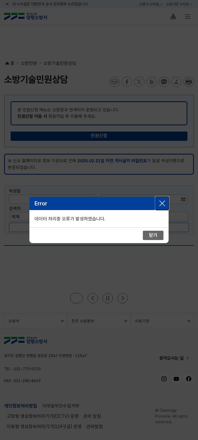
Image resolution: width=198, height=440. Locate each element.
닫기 (162, 203)
